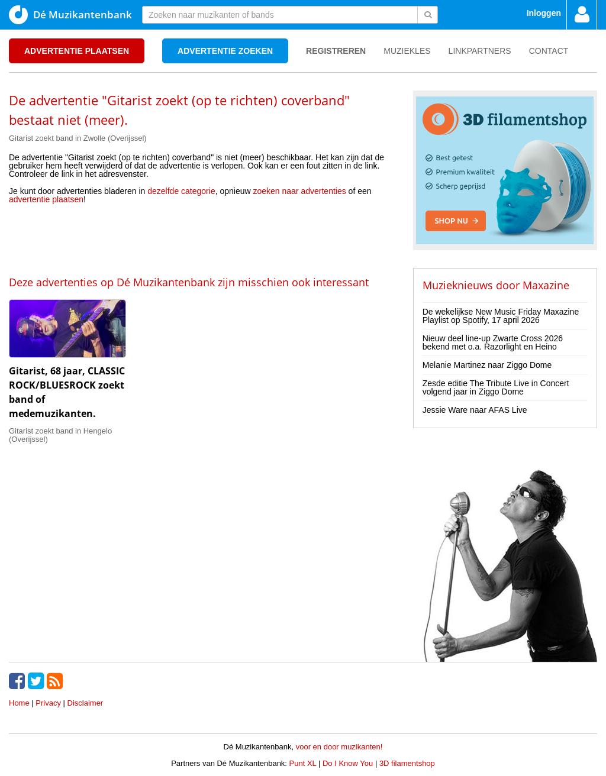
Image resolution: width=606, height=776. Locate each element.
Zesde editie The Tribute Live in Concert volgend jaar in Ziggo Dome (496, 387)
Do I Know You (348, 763)
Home (19, 703)
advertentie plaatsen (46, 199)
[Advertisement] (201, 239)
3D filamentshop (407, 763)
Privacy (48, 703)
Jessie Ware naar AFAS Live (475, 410)
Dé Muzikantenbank (70, 14)
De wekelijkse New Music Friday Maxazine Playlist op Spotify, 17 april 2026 (501, 316)
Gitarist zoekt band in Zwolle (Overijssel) (78, 138)
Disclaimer (85, 703)
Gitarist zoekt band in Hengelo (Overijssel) (60, 435)
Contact (549, 51)
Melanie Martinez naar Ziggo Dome (487, 365)
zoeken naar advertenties (299, 191)
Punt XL (303, 763)
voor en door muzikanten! (339, 746)
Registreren (336, 51)
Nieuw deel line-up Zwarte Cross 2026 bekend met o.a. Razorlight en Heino (493, 342)
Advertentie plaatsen (76, 51)
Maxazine (546, 285)
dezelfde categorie (181, 191)
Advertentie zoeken (225, 51)
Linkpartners (480, 51)
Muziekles (406, 51)
